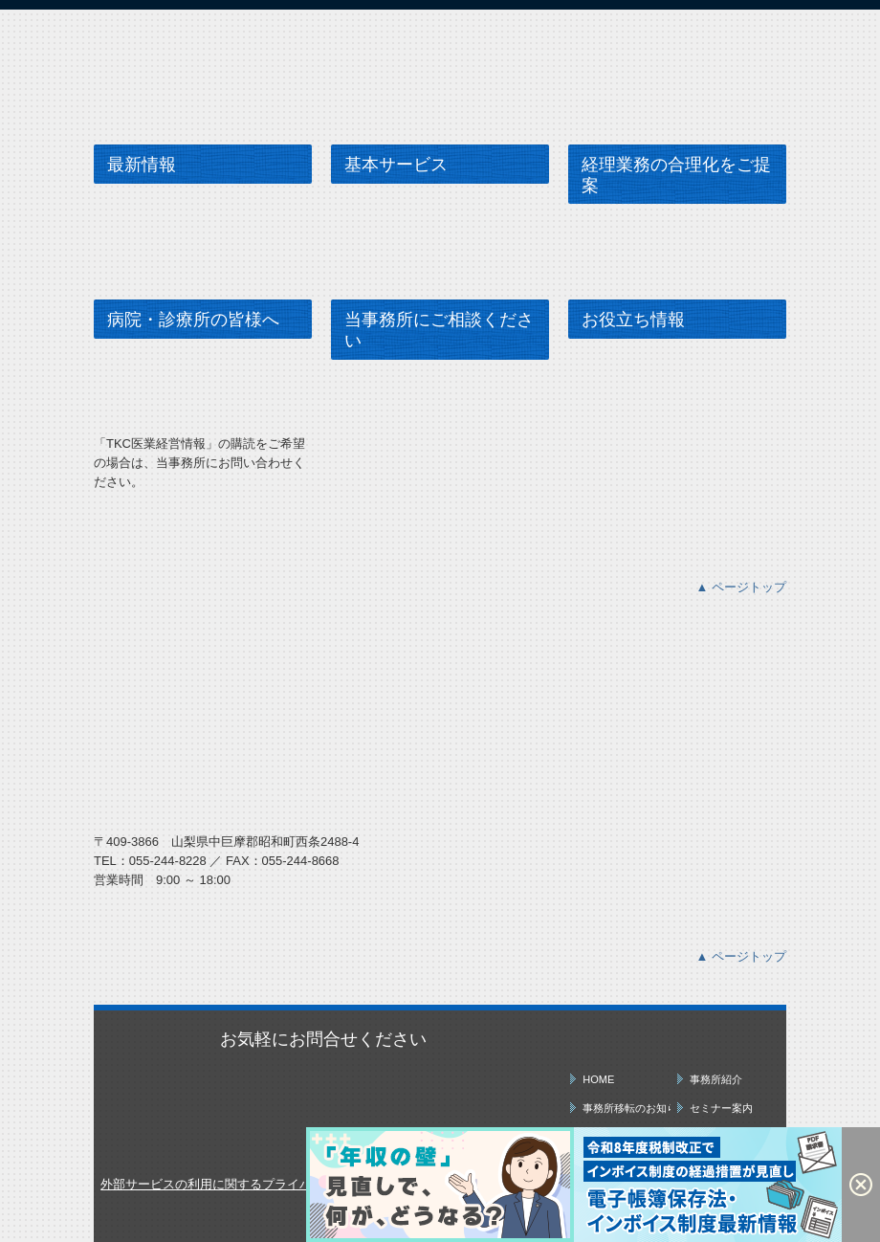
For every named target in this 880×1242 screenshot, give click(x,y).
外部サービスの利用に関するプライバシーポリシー (243, 1184)
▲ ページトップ (741, 587)
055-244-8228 (168, 861)
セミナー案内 (721, 1108)
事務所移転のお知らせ (626, 1108)
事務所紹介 (716, 1079)
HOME (598, 1079)
